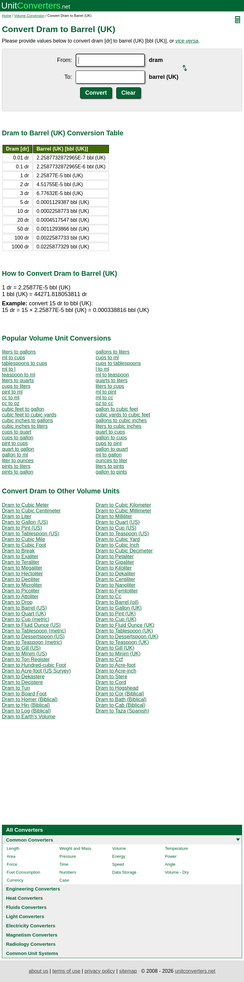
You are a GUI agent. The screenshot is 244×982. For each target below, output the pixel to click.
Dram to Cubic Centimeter (31, 510)
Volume (119, 848)
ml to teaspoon (112, 374)
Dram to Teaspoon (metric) (32, 642)
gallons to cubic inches (121, 420)
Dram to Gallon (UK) (119, 608)
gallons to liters (113, 352)
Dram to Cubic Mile (23, 539)
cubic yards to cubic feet (123, 414)
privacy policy (100, 971)
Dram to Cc (108, 596)
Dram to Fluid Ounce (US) (31, 625)
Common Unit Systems (32, 953)
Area (11, 856)
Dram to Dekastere (23, 676)
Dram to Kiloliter (114, 568)
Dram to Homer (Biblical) (30, 699)
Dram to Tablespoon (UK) (124, 630)
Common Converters (29, 840)
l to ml (102, 369)
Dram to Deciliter (21, 579)
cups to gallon (17, 437)
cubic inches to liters (25, 426)
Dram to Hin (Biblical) (26, 705)
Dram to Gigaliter (115, 562)
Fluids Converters (26, 907)
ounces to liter (111, 460)
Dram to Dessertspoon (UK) (127, 636)
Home (6, 15)
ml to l (9, 369)
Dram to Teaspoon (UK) (122, 642)
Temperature (176, 848)
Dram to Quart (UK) (24, 613)
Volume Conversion (29, 15)
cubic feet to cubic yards (29, 414)
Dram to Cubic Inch (117, 545)
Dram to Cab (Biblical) (120, 705)
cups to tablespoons (118, 363)
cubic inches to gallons (27, 420)
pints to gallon (17, 472)
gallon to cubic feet (117, 409)
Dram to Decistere (22, 682)
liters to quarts (18, 380)
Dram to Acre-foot (115, 665)
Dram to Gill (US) (21, 648)
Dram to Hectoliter (22, 573)
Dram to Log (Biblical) (26, 711)
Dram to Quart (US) (118, 522)
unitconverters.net (195, 971)
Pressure (67, 856)
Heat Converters (24, 898)
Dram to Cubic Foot (24, 545)
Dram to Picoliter (20, 590)
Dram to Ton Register (26, 659)
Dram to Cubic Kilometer (123, 505)
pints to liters (16, 466)
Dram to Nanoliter (115, 585)
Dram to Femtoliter (117, 590)
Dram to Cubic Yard (118, 539)
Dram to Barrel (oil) (117, 602)
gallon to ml (15, 454)
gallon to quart (112, 449)
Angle (170, 864)
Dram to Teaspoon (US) (122, 533)
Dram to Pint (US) (22, 528)
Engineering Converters (33, 888)
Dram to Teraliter (20, 562)
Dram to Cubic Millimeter (123, 510)
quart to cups (110, 432)
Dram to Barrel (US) (24, 608)
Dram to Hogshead (117, 688)
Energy (118, 856)
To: (68, 77)
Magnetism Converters (32, 935)
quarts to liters (111, 380)
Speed (118, 864)
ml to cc (104, 397)
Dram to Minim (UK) (118, 653)
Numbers (67, 872)
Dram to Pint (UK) (116, 613)
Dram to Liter (16, 516)
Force (12, 864)
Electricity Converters (30, 925)
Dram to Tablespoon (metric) (34, 630)
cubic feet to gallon (23, 409)
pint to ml (12, 392)
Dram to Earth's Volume (28, 716)
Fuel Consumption (23, 872)
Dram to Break (18, 550)
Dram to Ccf (109, 659)
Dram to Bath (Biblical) (121, 699)
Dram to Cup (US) (116, 528)
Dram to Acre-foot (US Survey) (36, 671)
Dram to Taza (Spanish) (122, 711)
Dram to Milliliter (114, 516)
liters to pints (110, 466)
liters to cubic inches (118, 426)
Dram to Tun (16, 688)
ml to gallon (109, 454)
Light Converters (25, 916)
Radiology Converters (31, 944)
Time (63, 864)
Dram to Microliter (22, 585)
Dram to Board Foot (24, 693)
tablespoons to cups (24, 363)
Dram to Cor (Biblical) (120, 693)
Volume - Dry (177, 872)
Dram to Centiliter (115, 579)
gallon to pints (111, 472)
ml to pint (106, 392)
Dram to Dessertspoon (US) (33, 636)
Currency (15, 880)
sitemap (128, 971)
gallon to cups (111, 437)
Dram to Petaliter (115, 556)
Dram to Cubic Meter (25, 505)
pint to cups (15, 443)
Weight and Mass (75, 848)
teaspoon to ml (18, 374)
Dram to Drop (17, 602)
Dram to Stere (111, 676)
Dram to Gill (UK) (115, 648)
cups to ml (107, 357)
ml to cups (13, 357)
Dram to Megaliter (22, 568)
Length (13, 848)
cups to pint (109, 443)
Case (64, 880)
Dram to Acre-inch (116, 671)
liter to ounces (18, 460)
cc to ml (10, 397)
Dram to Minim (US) (24, 653)
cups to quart (16, 432)
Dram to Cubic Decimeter (124, 550)
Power (171, 856)
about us (38, 971)
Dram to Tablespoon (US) (30, 533)
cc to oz (10, 403)
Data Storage (124, 872)
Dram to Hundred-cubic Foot (34, 665)
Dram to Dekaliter (115, 573)
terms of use (66, 971)
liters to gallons (19, 352)
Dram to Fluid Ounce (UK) (125, 625)
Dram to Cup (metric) (25, 619)
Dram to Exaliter (20, 556)
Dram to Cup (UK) (116, 619)
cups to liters (16, 386)
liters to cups (110, 386)
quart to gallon (18, 449)
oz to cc (104, 403)
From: (64, 60)
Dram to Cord (111, 682)
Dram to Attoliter (20, 596)
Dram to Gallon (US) (25, 522)
